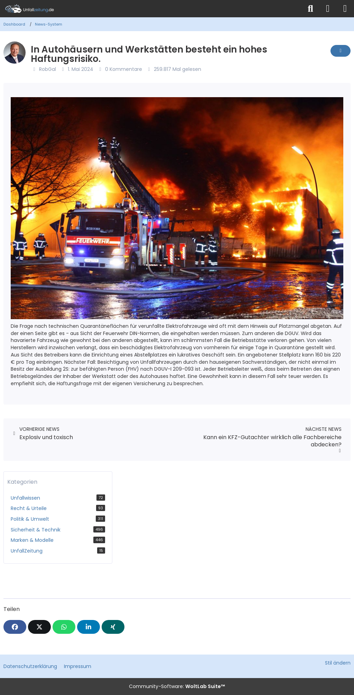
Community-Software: (177, 686)
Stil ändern (338, 662)
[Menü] (345, 9)
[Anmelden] (328, 8)
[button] (88, 627)
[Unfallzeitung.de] (151, 8)
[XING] (113, 627)
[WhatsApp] (64, 627)
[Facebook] (14, 627)
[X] (39, 627)
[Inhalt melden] (340, 51)
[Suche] (310, 9)
